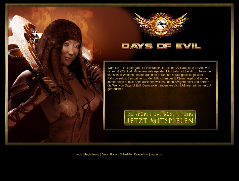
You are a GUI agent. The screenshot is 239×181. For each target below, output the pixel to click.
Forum (114, 154)
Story (105, 154)
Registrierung (91, 154)
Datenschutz (141, 154)
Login (79, 154)
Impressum (157, 154)
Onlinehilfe (126, 154)
